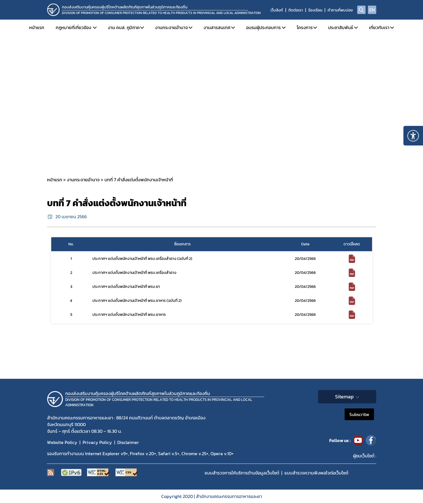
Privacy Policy (97, 442)
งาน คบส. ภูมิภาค (124, 27)
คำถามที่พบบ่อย (340, 10)
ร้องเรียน (315, 10)
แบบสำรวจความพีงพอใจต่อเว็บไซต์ (316, 472)
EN (372, 9)
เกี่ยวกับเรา (379, 27)
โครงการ (305, 27)
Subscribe (359, 414)
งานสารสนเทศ (217, 27)
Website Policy (62, 442)
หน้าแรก (36, 27)
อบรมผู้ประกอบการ (263, 27)
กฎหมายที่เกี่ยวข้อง (73, 27)
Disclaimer (128, 442)
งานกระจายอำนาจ (171, 27)
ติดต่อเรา (295, 10)
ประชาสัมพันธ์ (340, 27)
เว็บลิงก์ (276, 10)
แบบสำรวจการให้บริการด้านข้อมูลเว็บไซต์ (242, 472)
